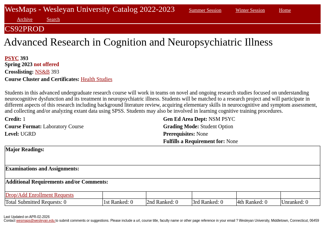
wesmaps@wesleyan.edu (35, 220)
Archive (24, 19)
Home (285, 10)
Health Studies (96, 79)
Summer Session (205, 10)
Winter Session (250, 10)
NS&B (42, 72)
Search (53, 19)
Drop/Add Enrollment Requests (39, 195)
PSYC (12, 58)
